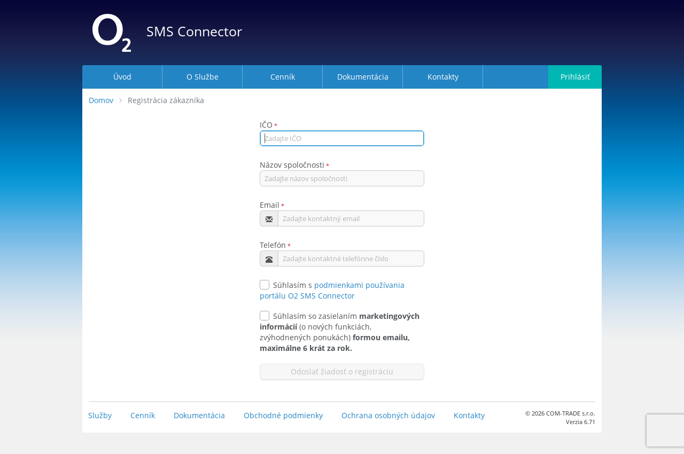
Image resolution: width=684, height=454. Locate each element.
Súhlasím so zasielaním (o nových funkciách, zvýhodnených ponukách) (339, 332)
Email (269, 205)
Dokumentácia (199, 415)
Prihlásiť (575, 77)
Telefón (273, 245)
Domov (101, 100)
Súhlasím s (286, 285)
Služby (100, 415)
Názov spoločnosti (292, 165)
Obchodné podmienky (283, 415)
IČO (266, 125)
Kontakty (469, 415)
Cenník (142, 415)
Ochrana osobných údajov (388, 415)
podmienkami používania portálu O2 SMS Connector (332, 290)
